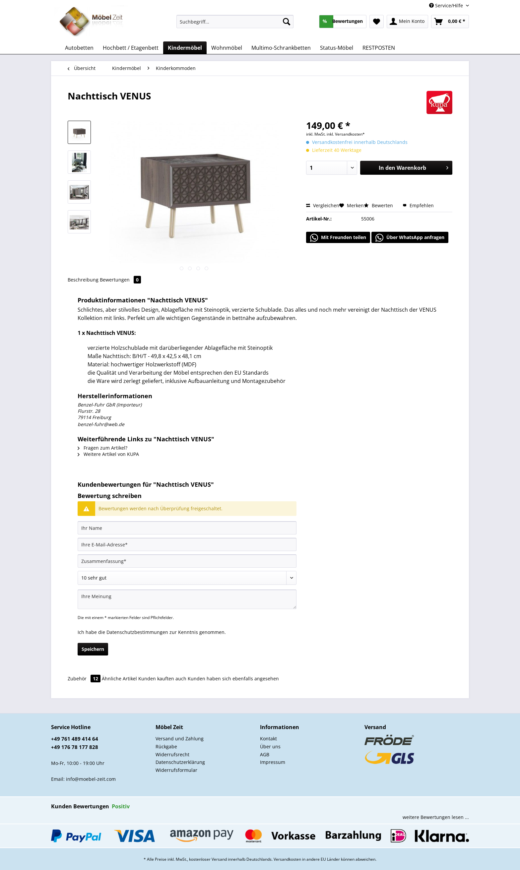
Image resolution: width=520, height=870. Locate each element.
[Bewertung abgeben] (187, 578)
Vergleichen (322, 205)
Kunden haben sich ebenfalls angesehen (233, 678)
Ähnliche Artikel (119, 678)
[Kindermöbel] (185, 47)
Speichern (93, 649)
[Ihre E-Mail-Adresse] (187, 544)
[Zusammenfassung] (187, 561)
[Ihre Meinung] (187, 599)
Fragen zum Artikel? (102, 448)
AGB (264, 754)
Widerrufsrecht (172, 754)
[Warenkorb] (450, 21)
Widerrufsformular (176, 770)
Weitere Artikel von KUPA (108, 454)
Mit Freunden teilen (338, 238)
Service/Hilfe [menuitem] (446, 5)
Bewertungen (120, 280)
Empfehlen (418, 205)
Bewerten (379, 205)
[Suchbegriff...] (234, 21)
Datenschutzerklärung (180, 762)
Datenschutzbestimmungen (137, 632)
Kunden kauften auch (162, 678)
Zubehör (85, 678)
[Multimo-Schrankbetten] (281, 47)
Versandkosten (287, 859)
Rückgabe (166, 746)
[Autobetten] (79, 47)
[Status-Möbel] (336, 47)
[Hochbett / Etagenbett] (130, 47)
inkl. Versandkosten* (346, 134)
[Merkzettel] (376, 21)
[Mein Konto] (407, 21)
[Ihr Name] (187, 527)
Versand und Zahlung (180, 738)
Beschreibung (83, 280)
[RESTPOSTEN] (379, 47)
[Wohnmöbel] (227, 47)
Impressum (272, 762)
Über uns (270, 746)
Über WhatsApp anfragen (409, 238)
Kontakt (268, 738)
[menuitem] (234, 24)
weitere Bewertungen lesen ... (436, 817)
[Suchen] (286, 21)
